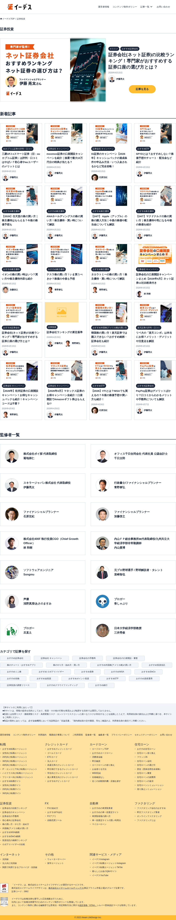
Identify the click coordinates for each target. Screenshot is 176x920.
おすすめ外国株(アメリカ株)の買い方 (114, 665)
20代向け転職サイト (11, 789)
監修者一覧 (90, 735)
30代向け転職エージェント (14, 761)
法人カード (52, 761)
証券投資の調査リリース (18, 685)
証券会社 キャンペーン (51, 658)
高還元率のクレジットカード (60, 765)
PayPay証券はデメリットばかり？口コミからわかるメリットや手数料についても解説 (154, 395)
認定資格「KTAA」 (88, 905)
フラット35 (142, 757)
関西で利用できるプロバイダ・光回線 (19, 867)
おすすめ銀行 (101, 685)
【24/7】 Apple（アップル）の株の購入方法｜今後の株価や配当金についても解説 (109, 220)
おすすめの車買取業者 (102, 808)
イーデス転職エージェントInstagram (109, 863)
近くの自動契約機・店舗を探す (106, 781)
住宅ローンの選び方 (146, 765)
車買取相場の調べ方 (101, 816)
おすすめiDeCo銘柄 (11, 836)
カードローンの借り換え (103, 765)
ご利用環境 (77, 735)
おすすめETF (112, 678)
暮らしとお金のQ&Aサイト (104, 871)
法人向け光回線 (9, 863)
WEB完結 (96, 773)
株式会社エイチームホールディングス (66, 888)
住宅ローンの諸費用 (146, 777)
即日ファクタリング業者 (148, 812)
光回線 (5, 859)
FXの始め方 (52, 808)
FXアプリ (51, 816)
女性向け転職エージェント (14, 753)
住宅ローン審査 (144, 773)
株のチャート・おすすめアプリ (21, 665)
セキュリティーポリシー (146, 735)
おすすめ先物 (13, 678)
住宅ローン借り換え (146, 753)
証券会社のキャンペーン (13, 812)
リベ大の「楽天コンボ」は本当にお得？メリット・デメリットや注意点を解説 (154, 337)
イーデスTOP (8, 19)
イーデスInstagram (100, 859)
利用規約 (42, 735)
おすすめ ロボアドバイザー (51, 672)
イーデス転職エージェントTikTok (107, 867)
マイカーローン (99, 824)
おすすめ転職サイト (11, 781)
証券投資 (21, 19)
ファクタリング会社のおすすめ (151, 808)
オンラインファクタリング (149, 816)
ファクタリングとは (146, 820)
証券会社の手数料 (87, 658)
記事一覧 (144, 6)
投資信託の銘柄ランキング (14, 840)
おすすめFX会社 (54, 812)
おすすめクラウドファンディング (62, 685)
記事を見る (142, 89)
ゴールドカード (54, 753)
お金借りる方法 (99, 769)
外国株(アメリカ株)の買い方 (15, 828)
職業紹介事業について (59, 735)
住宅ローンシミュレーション (150, 785)
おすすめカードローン (102, 753)
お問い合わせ (163, 6)
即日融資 (96, 761)
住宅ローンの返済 (145, 781)
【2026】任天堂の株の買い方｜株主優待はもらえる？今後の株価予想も (20, 220)
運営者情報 (103, 6)
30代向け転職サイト (11, 793)
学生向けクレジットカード (59, 773)
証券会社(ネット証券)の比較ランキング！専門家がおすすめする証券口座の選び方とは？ (141, 61)
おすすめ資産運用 (144, 678)
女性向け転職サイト (11, 785)
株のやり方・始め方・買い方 (66, 665)
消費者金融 (97, 757)
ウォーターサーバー (56, 859)
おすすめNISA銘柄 (10, 832)
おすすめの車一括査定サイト (105, 812)
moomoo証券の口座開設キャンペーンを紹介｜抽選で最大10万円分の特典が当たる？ (65, 158)
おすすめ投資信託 (157, 665)
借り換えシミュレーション (149, 789)
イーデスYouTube (100, 875)
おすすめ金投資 (44, 678)
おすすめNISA (117, 672)
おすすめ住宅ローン (146, 749)
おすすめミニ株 (14, 672)
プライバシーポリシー (121, 735)
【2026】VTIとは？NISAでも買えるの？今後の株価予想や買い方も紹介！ (109, 395)
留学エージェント (55, 863)
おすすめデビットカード (58, 781)
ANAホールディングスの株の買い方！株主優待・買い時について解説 (65, 220)
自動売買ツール (54, 820)
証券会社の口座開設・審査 (125, 658)
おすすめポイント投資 (79, 678)
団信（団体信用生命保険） (149, 769)
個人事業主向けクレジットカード (62, 777)
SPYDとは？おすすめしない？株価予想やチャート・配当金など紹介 (155, 158)
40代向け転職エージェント (14, 765)
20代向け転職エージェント (14, 757)
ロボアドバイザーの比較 (13, 844)
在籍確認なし (98, 777)
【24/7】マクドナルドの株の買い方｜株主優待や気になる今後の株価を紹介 (154, 220)
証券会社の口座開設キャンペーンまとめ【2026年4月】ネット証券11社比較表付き (155, 278)
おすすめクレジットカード (59, 749)
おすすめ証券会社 (15, 658)
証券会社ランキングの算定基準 (65, 332)
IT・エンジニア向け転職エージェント (19, 769)
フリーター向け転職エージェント (17, 777)
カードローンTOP (100, 749)
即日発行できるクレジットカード (62, 769)
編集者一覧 (103, 735)
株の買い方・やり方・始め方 (15, 824)
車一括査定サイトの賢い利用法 (106, 820)
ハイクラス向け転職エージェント (17, 773)
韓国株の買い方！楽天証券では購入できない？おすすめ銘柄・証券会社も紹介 (109, 337)
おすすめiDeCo (148, 672)
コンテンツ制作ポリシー (125, 6)
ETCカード (52, 757)
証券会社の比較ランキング (14, 808)
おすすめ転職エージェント (14, 749)
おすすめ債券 (87, 672)
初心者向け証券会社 (11, 820)
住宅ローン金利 (144, 761)
